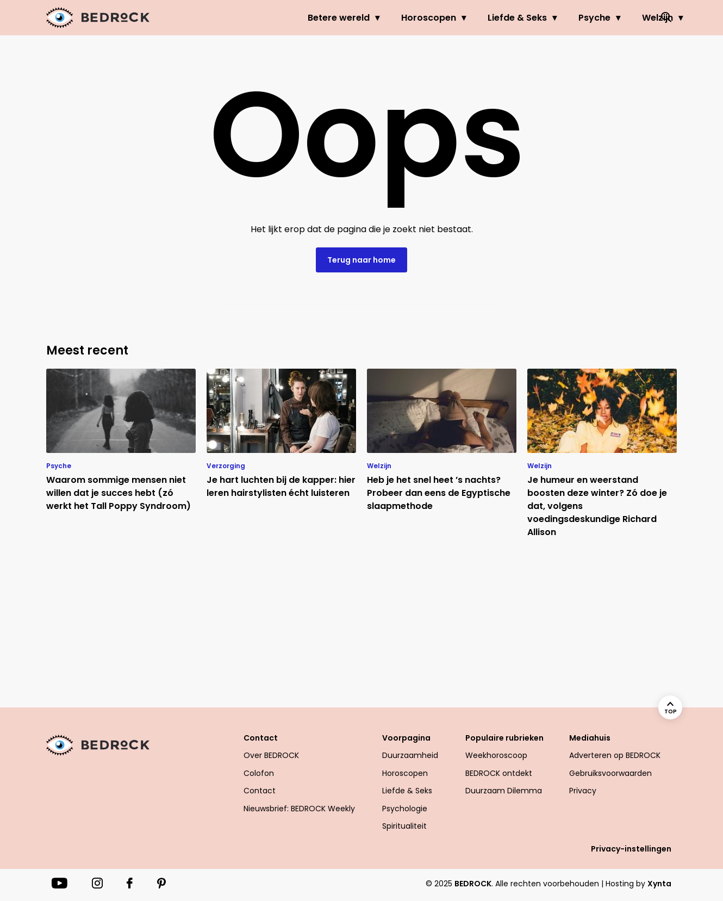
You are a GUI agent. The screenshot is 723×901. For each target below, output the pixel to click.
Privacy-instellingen (631, 848)
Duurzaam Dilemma (503, 790)
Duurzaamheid (410, 755)
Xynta (659, 883)
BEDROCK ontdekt (498, 773)
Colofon (259, 773)
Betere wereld (295, 17)
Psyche (550, 17)
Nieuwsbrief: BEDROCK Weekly (299, 808)
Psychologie (404, 808)
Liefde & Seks (473, 17)
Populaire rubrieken (504, 737)
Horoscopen (384, 17)
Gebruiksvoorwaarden (610, 773)
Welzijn (613, 17)
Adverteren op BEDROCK (614, 755)
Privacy (582, 790)
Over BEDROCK (271, 755)
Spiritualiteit (404, 826)
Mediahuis (589, 737)
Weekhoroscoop (496, 755)
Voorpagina (406, 737)
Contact (261, 737)
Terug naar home (361, 259)
